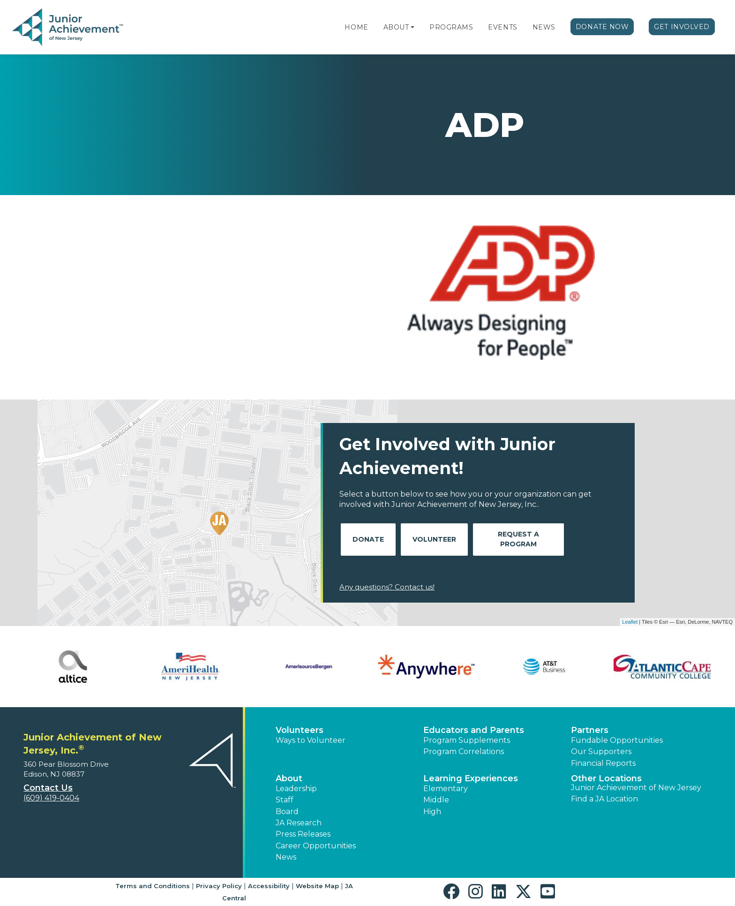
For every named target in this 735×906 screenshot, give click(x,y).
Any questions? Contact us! (387, 586)
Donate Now (602, 27)
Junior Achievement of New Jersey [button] (636, 787)
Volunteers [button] (299, 730)
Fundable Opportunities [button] (617, 740)
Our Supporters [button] (601, 751)
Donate (368, 539)
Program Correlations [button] (463, 751)
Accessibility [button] (269, 886)
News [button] (286, 857)
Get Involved (682, 27)
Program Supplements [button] (466, 740)
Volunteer (434, 539)
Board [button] (287, 811)
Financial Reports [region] (603, 763)
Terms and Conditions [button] (152, 886)
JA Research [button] (299, 822)
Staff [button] (284, 799)
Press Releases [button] (303, 834)
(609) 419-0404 (51, 797)
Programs (451, 27)
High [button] (432, 811)
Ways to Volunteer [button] (310, 740)
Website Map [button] (317, 886)
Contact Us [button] (48, 788)
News (543, 27)
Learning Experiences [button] (470, 778)
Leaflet (630, 622)
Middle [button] (436, 799)
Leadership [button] (296, 788)
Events (502, 27)
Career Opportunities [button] (316, 845)
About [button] (289, 778)
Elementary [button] (445, 788)
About (396, 27)
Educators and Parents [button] (473, 730)
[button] (412, 27)
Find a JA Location (604, 798)
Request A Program (518, 539)
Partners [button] (589, 730)
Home (356, 27)
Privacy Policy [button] (219, 886)
